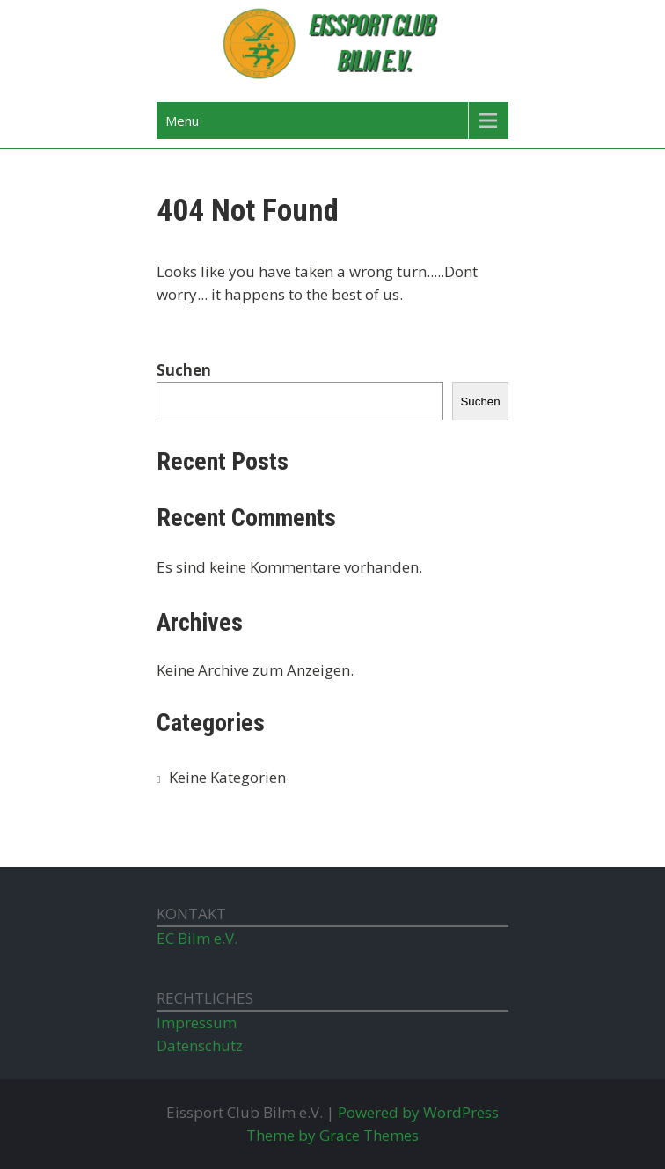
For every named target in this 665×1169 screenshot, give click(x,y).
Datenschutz (200, 1045)
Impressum (197, 1022)
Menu (182, 120)
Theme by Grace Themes (332, 1135)
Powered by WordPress (418, 1112)
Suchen (184, 370)
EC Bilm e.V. (197, 938)
